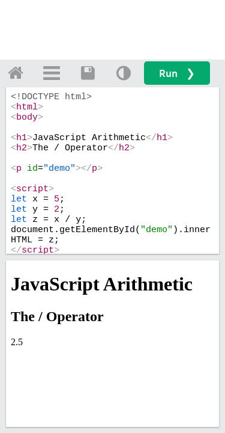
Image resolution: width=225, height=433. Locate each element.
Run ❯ (177, 73)
